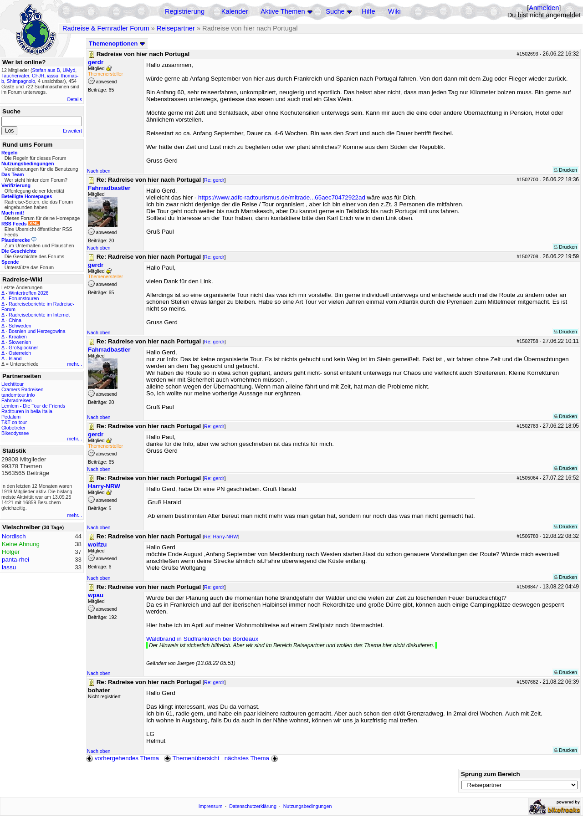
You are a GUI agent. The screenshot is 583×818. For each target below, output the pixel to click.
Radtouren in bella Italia (26, 411)
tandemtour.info (18, 395)
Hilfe (368, 11)
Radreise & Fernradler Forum (105, 28)
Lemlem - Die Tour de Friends (33, 406)
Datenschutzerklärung (252, 806)
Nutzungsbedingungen (307, 806)
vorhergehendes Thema (122, 758)
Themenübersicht (191, 758)
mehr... (74, 364)
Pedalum (10, 416)
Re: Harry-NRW (221, 536)
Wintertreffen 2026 (28, 293)
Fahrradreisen (16, 400)
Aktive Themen (283, 11)
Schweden (20, 325)
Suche (335, 11)
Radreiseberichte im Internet (39, 314)
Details (74, 99)
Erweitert (72, 130)
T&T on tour (14, 422)
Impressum (211, 806)
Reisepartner (176, 28)
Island (15, 358)
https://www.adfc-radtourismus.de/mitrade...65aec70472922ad (281, 197)
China (15, 320)
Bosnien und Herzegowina (37, 331)
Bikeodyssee (15, 433)
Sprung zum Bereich (490, 774)
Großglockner (23, 347)
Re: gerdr (214, 180)
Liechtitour (12, 384)
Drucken (565, 170)
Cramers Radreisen (22, 389)
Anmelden (544, 7)
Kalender (234, 11)
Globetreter (13, 427)
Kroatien (18, 336)
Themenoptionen (117, 43)
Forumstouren (24, 298)
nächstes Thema (252, 758)
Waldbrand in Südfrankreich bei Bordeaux (202, 638)
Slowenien (20, 342)
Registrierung (185, 11)
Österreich (20, 353)
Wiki (394, 11)
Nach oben (99, 171)
